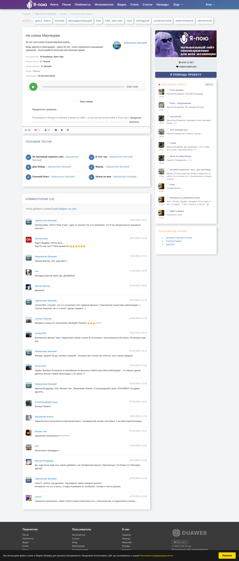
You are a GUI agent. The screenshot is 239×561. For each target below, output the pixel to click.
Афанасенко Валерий (45, 14)
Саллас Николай (43, 318)
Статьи (147, 4)
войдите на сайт (67, 208)
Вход (74, 542)
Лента (54, 4)
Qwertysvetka (41, 238)
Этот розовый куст (179, 130)
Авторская (205, 21)
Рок (98, 21)
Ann (37, 271)
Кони (172, 184)
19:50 (161, 110)
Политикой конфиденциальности (156, 555)
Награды (163, 4)
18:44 (161, 163)
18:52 (161, 150)
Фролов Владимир (44, 461)
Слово (173, 143)
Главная (26, 14)
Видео (121, 4)
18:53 (161, 136)
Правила (126, 535)
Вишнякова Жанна (44, 416)
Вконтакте (180, 542)
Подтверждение (80, 550)
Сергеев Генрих (174, 241)
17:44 (161, 191)
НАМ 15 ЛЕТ (186, 62)
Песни (66, 4)
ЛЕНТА (209, 84)
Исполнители (104, 4)
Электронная (184, 21)
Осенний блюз (40, 176)
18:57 (161, 123)
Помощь (126, 538)
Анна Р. (38, 496)
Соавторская (162, 21)
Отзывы (126, 546)
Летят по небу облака (180, 156)
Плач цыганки (177, 90)
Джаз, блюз (43, 21)
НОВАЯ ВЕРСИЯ (186, 67)
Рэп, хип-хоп (114, 21)
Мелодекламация (80, 21)
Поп (129, 21)
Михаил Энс (41, 431)
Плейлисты (83, 4)
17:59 (161, 176)
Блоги (25, 550)
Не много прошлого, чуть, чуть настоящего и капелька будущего (191, 169)
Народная (143, 21)
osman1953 (40, 333)
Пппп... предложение (180, 103)
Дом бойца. (38, 166)
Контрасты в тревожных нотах (185, 198)
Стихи (134, 4)
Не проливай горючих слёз (47, 156)
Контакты (126, 550)
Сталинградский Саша (46, 402)
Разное (59, 21)
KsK (37, 446)
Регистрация (78, 546)
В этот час (101, 156)
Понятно (227, 555)
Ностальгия (175, 116)
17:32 (161, 218)
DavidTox (170, 244)
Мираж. (99, 166)
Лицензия (127, 542)
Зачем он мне (103, 176)
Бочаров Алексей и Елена (179, 237)
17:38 (161, 204)
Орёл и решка (177, 211)
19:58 (161, 97)
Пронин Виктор (42, 286)
